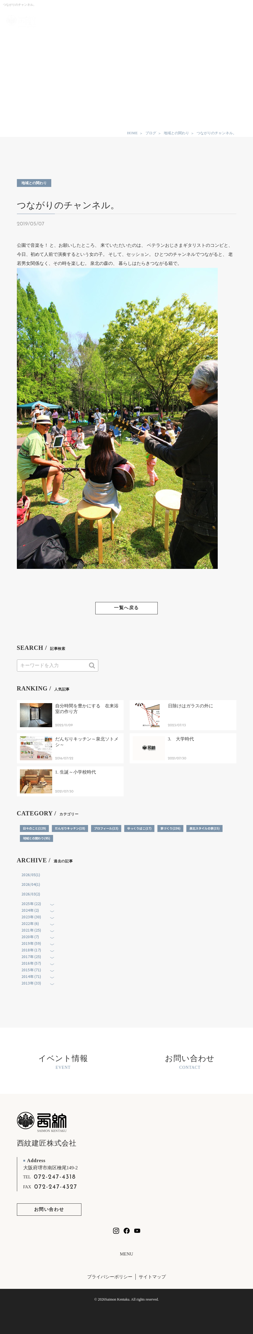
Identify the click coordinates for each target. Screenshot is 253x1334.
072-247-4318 (55, 1177)
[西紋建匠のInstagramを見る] (116, 1231)
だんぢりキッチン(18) (70, 828)
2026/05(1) (30, 874)
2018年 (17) (31, 949)
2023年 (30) (31, 916)
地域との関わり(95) (36, 838)
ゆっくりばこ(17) (139, 828)
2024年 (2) (30, 910)
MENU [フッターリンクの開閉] (126, 1254)
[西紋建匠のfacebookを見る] (127, 1231)
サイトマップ (152, 1276)
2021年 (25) (31, 929)
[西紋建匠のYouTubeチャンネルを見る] (137, 1231)
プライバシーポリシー (109, 1276)
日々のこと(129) (34, 828)
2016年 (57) (31, 963)
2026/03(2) (30, 893)
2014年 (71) (31, 976)
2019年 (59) (31, 943)
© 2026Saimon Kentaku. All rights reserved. (126, 1299)
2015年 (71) (31, 969)
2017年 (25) (31, 956)
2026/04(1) (30, 884)
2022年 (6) (30, 923)
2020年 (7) (30, 936)
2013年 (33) (31, 982)
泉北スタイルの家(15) (204, 828)
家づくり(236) (170, 828)
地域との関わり (34, 183)
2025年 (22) (31, 903)
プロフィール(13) (106, 828)
